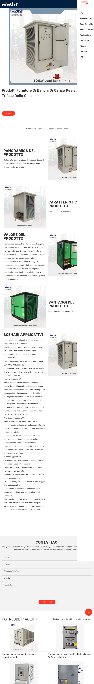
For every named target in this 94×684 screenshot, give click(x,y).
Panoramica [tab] (31, 128)
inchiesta (8, 113)
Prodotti (56, 619)
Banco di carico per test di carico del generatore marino (19, 655)
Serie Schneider (67, 619)
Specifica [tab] (41, 128)
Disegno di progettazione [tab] (58, 128)
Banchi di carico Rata (83, 619)
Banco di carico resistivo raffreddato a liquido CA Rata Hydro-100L (69, 655)
